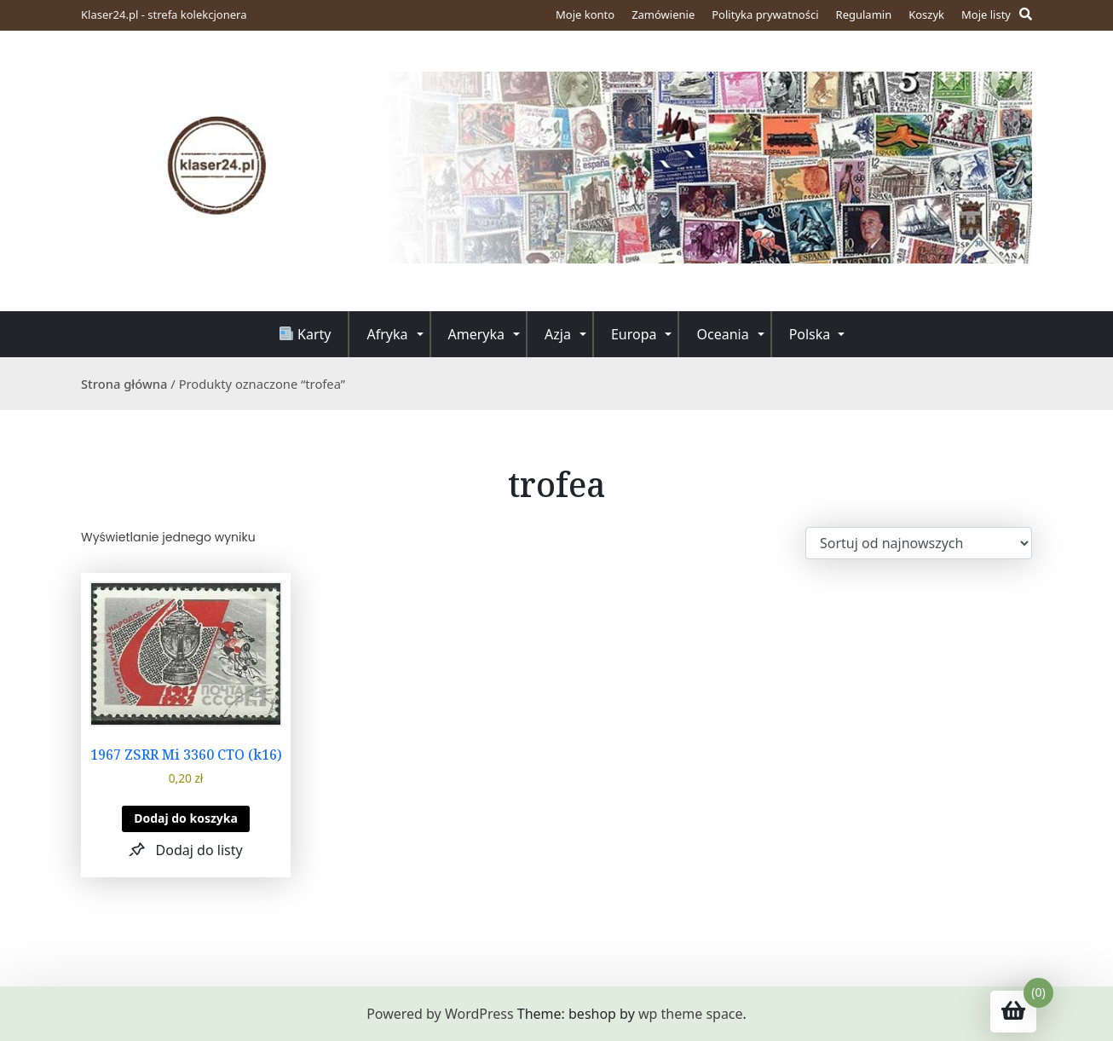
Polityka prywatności (765, 14)
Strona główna (124, 383)
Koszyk (926, 14)
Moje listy (986, 14)
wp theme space (690, 1013)
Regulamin (864, 14)
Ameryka (476, 334)
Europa (634, 334)
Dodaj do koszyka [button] (186, 818)
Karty (306, 334)
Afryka (386, 334)
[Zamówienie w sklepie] (918, 543)
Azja (558, 334)
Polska (810, 334)
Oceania (722, 334)
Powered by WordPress (439, 1013)
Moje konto (585, 14)
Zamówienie (663, 14)
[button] (185, 849)
